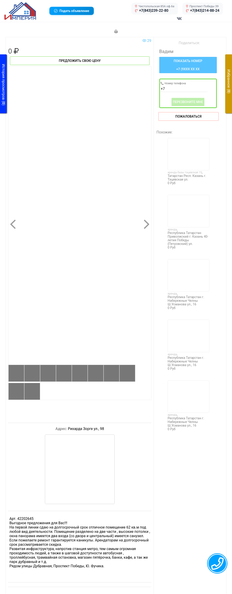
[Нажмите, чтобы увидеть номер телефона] (188, 65)
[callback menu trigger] (217, 563)
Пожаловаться (188, 116)
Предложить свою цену (80, 61)
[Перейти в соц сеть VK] (179, 20)
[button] (25, 11)
